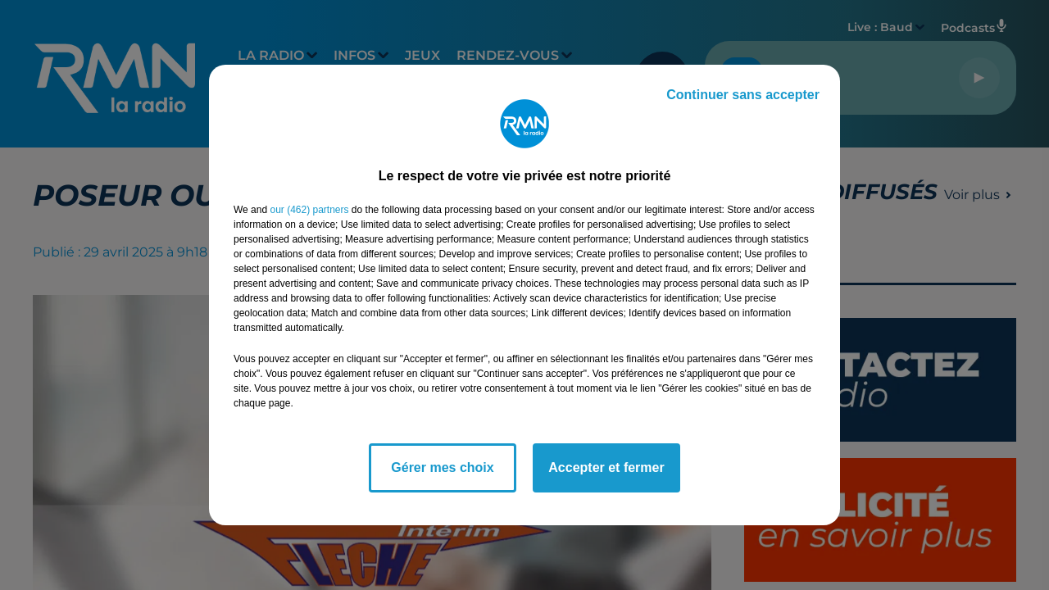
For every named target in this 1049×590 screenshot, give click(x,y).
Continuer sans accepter (743, 95)
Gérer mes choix (442, 467)
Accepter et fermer (606, 467)
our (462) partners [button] (309, 210)
